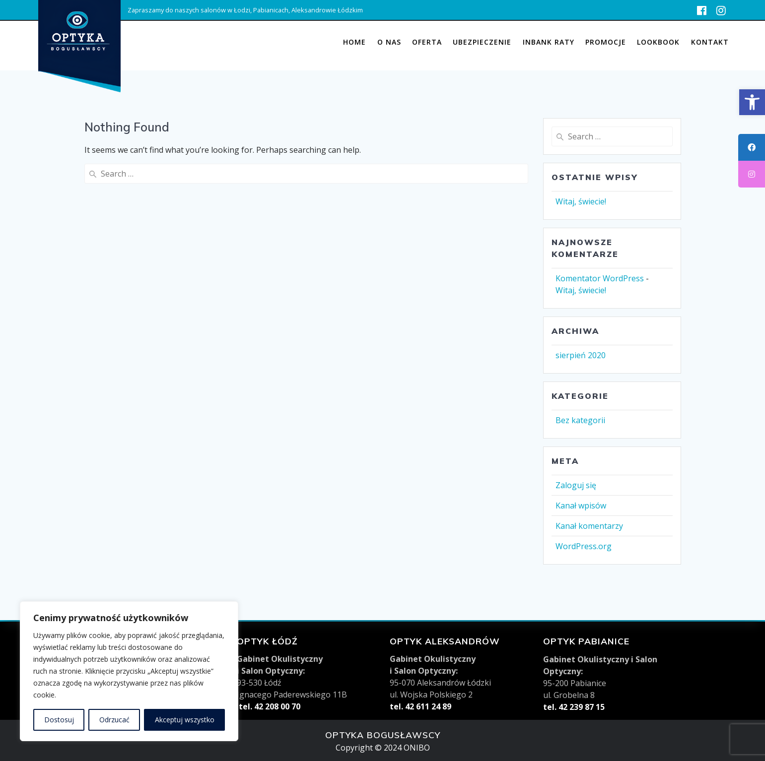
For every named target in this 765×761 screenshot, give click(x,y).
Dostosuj (59, 719)
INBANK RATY (548, 42)
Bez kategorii (580, 420)
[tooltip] (751, 147)
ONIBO (417, 747)
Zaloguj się (576, 485)
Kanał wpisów (581, 505)
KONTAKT (710, 42)
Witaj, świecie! (581, 201)
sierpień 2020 (581, 355)
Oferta (427, 42)
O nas (389, 42)
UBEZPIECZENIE (482, 42)
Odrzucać (114, 719)
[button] (752, 102)
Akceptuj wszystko (184, 719)
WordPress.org (584, 546)
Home (354, 42)
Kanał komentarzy (589, 525)
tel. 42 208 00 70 (268, 706)
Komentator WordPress (600, 278)
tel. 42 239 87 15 (574, 706)
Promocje (605, 42)
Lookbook (658, 42)
